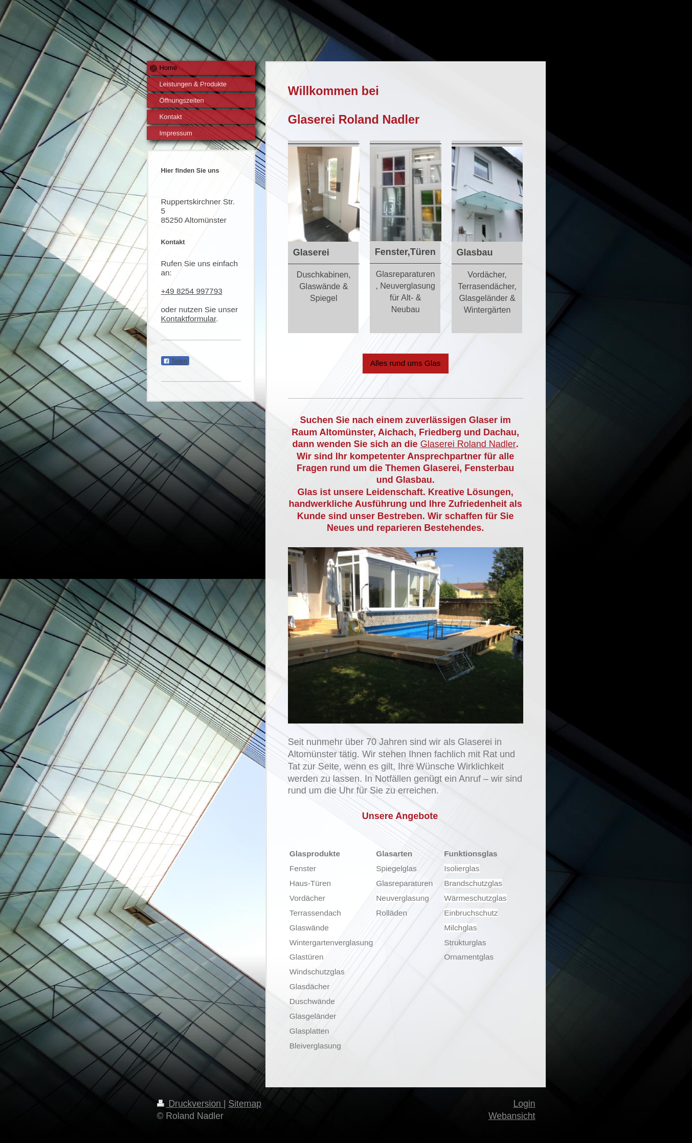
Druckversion (190, 1104)
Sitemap (244, 1104)
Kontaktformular (188, 318)
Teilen (175, 361)
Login (524, 1104)
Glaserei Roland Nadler (468, 444)
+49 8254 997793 (191, 291)
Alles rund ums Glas (405, 363)
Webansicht (511, 1116)
